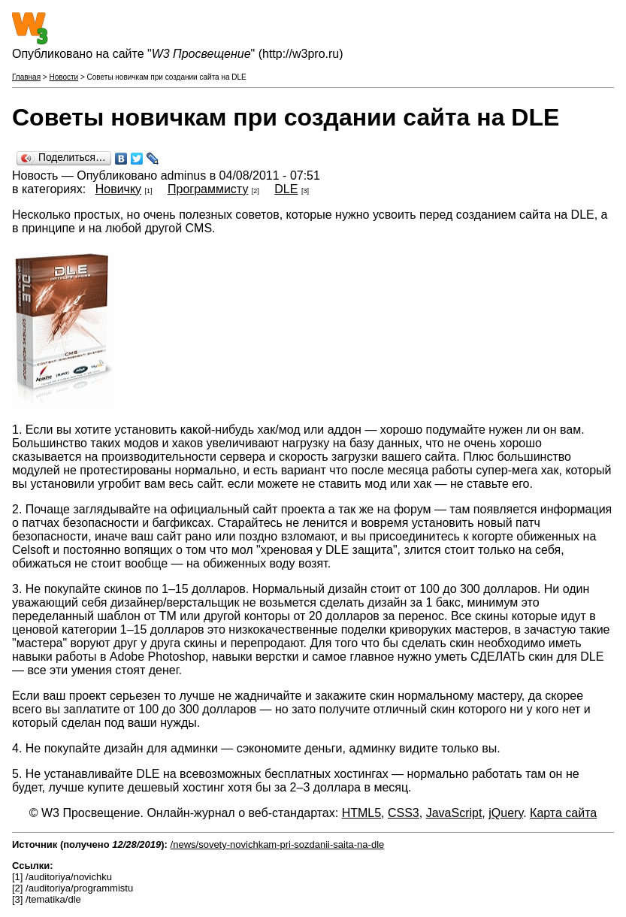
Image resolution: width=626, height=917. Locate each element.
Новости (63, 77)
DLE (286, 189)
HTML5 (361, 813)
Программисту (208, 189)
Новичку (118, 189)
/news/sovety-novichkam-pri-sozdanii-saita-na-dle (278, 844)
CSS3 (403, 813)
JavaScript (454, 813)
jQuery (505, 813)
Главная (26, 77)
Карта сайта (563, 813)
